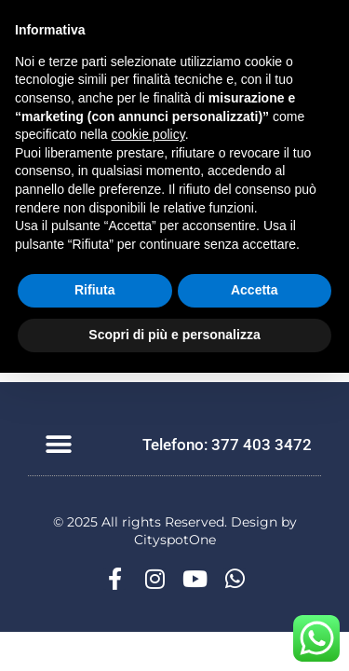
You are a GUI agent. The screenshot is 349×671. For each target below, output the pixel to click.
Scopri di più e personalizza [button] (174, 334)
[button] (58, 445)
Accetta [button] (254, 289)
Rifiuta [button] (94, 289)
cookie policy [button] (148, 134)
